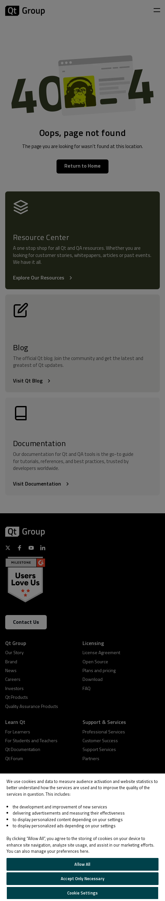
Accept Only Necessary (82, 878)
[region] (82, 837)
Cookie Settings (82, 893)
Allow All (82, 864)
